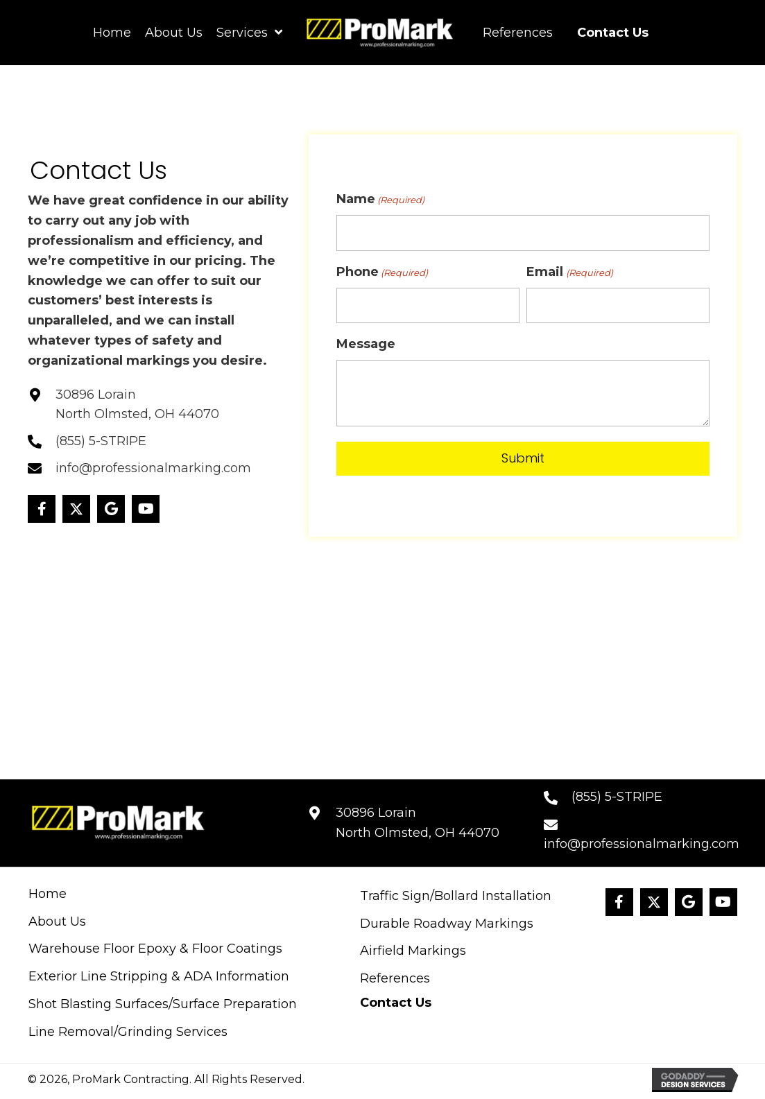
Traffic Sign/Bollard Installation (455, 895)
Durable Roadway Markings (446, 923)
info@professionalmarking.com (153, 468)
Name (380, 199)
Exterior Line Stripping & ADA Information (158, 976)
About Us (57, 921)
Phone (382, 272)
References (395, 978)
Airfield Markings (413, 950)
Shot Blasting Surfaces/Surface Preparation (162, 1004)
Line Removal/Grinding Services (127, 1031)
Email (569, 272)
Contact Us (395, 1002)
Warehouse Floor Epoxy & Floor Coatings (155, 948)
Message (365, 344)
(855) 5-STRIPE (100, 441)
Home (47, 893)
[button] (41, 509)
